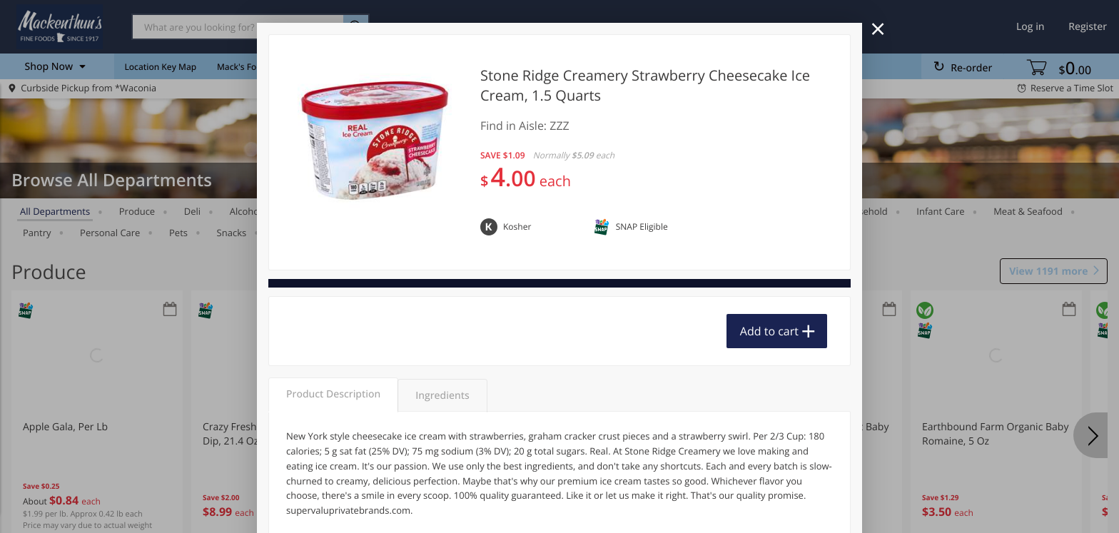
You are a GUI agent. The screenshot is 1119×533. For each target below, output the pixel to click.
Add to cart (769, 331)
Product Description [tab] (333, 394)
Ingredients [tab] (442, 395)
